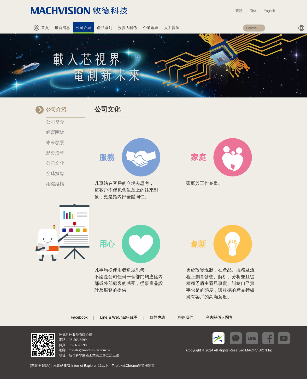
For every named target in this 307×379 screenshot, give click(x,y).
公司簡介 (55, 121)
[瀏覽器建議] (40, 366)
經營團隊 (55, 132)
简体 (255, 11)
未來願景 (55, 142)
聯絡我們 (185, 317)
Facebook (79, 317)
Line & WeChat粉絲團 (118, 317)
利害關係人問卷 (219, 317)
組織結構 (55, 183)
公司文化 (55, 163)
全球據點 (55, 173)
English (269, 11)
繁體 (241, 11)
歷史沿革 (55, 152)
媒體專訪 (157, 317)
